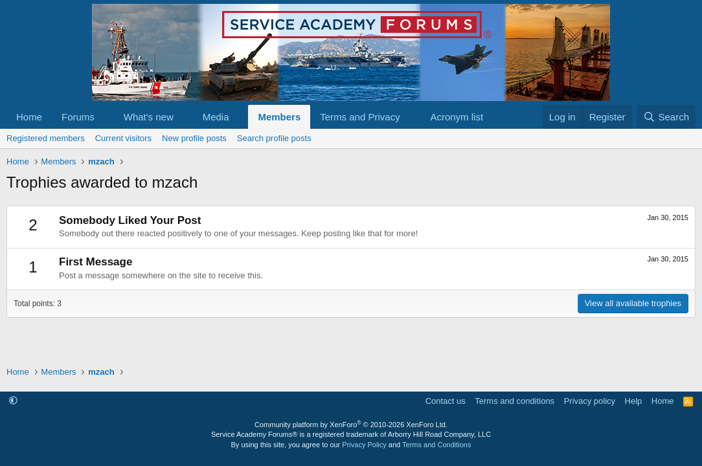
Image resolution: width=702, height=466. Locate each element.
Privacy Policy (364, 445)
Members (279, 116)
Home (29, 116)
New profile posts (194, 138)
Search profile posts (274, 138)
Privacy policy (589, 401)
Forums (78, 116)
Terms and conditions (514, 401)
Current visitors (123, 138)
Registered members (45, 138)
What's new (149, 116)
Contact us (445, 401)
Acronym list (456, 116)
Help (633, 401)
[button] (105, 117)
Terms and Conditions (436, 445)
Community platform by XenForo (351, 424)
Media (216, 116)
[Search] (666, 117)
